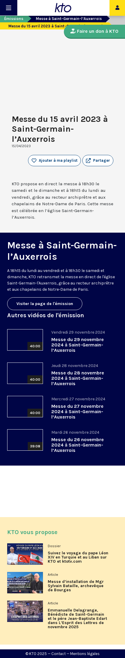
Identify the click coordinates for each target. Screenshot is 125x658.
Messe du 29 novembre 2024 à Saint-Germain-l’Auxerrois (77, 345)
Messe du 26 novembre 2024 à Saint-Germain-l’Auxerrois (77, 445)
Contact (58, 653)
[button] (97, 160)
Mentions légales (85, 653)
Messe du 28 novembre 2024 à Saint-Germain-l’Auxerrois (77, 378)
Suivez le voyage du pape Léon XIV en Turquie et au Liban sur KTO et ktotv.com (78, 557)
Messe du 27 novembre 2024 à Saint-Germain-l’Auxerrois (77, 411)
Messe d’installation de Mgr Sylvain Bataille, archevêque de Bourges (76, 586)
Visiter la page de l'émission (44, 303)
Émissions (13, 18)
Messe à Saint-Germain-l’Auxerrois (69, 18)
